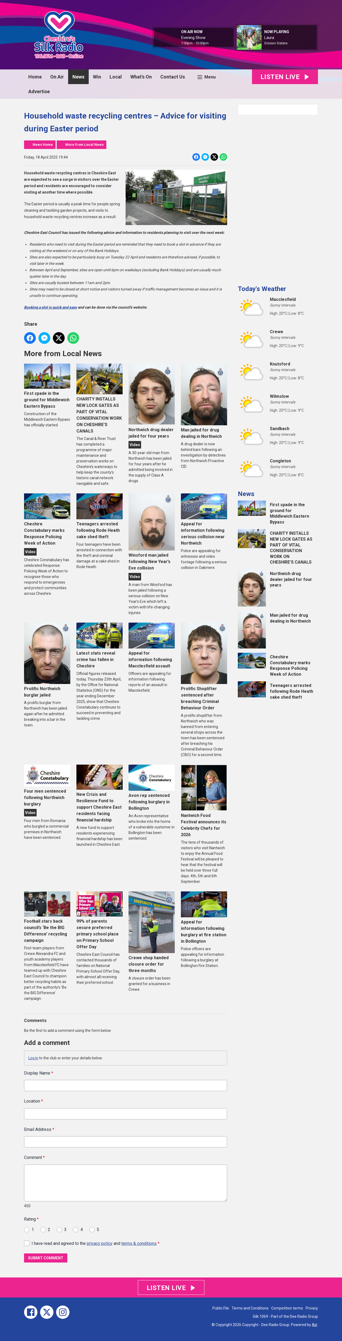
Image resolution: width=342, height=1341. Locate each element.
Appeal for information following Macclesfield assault (152, 645)
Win (97, 77)
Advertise (39, 91)
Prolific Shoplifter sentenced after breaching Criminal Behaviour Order (204, 666)
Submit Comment (45, 1258)
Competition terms (287, 1308)
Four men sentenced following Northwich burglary (47, 786)
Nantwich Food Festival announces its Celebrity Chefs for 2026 (204, 801)
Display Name (38, 1073)
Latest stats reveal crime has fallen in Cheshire (99, 645)
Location (33, 1101)
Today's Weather (262, 289)
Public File (220, 1308)
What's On (141, 77)
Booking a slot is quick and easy (50, 307)
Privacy (312, 1308)
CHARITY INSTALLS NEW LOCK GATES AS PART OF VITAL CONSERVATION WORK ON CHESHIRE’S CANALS (99, 399)
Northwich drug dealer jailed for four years (152, 401)
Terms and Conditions (250, 1308)
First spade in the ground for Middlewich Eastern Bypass (47, 386)
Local (116, 77)
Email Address (39, 1129)
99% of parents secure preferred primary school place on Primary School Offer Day (99, 920)
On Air (57, 77)
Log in (33, 1058)
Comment (34, 1157)
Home (35, 77)
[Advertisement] (278, 198)
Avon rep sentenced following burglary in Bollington (152, 788)
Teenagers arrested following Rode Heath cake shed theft (99, 516)
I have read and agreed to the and (96, 1243)
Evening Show (193, 37)
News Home (43, 145)
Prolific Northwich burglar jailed (47, 660)
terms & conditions (139, 1243)
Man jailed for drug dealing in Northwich (204, 401)
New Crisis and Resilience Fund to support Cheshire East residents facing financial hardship (99, 794)
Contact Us (172, 77)
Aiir (314, 1325)
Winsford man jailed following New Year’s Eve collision (152, 532)
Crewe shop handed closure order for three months (152, 932)
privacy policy (99, 1243)
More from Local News (84, 145)
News (78, 77)
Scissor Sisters (275, 43)
